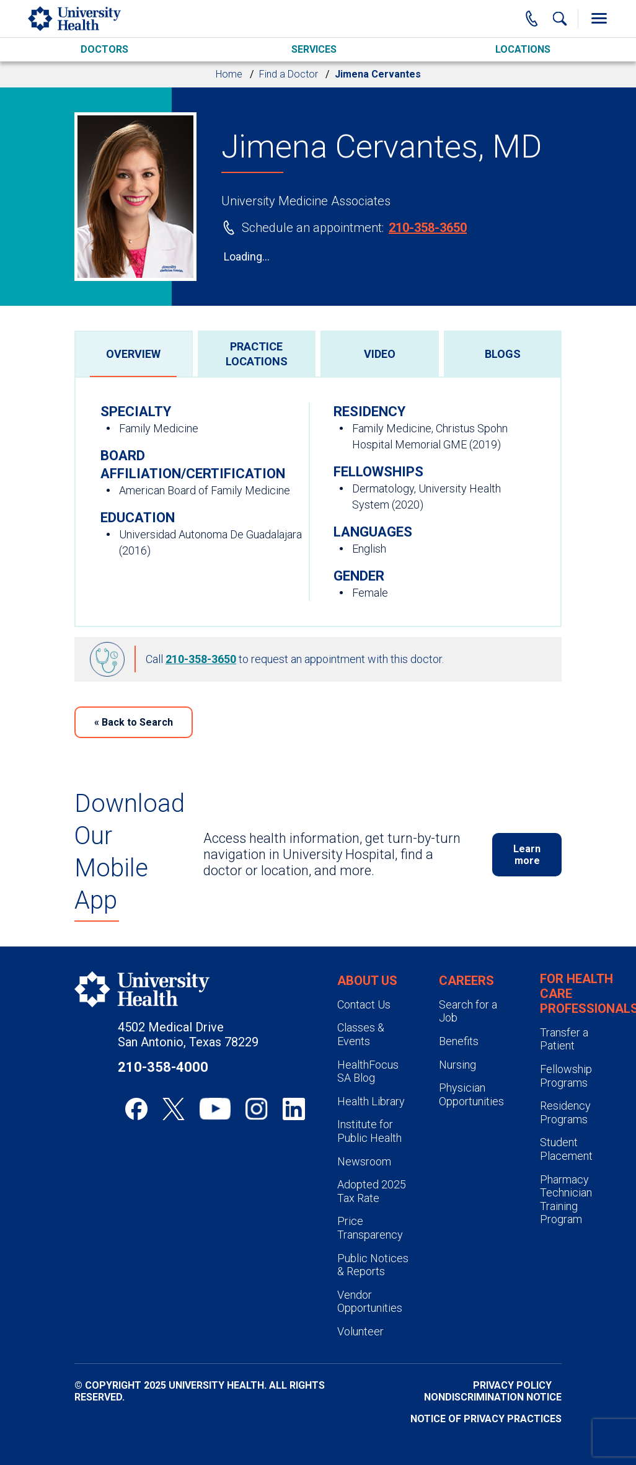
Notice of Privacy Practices (486, 1419)
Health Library (371, 1101)
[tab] (133, 353)
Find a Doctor (288, 74)
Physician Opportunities (471, 1094)
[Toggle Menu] (599, 18)
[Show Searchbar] (559, 18)
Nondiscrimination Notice (493, 1397)
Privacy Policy (512, 1385)
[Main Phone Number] (532, 18)
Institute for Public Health (369, 1131)
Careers (466, 980)
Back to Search (133, 722)
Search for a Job (468, 1011)
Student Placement (566, 1149)
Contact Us (364, 1004)
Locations (522, 49)
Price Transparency (370, 1227)
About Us (367, 980)
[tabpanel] (318, 501)
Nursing (457, 1064)
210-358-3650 (428, 227)
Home (229, 74)
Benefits (459, 1041)
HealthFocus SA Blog (368, 1071)
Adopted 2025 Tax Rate (371, 1191)
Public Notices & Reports (373, 1265)
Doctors (104, 49)
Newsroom (364, 1161)
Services (314, 49)
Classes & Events (360, 1034)
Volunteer (360, 1331)
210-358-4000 (163, 1067)
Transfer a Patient (564, 1039)
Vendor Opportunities (369, 1301)
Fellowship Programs (566, 1075)
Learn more (527, 854)
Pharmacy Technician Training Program (566, 1199)
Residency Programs (565, 1112)
